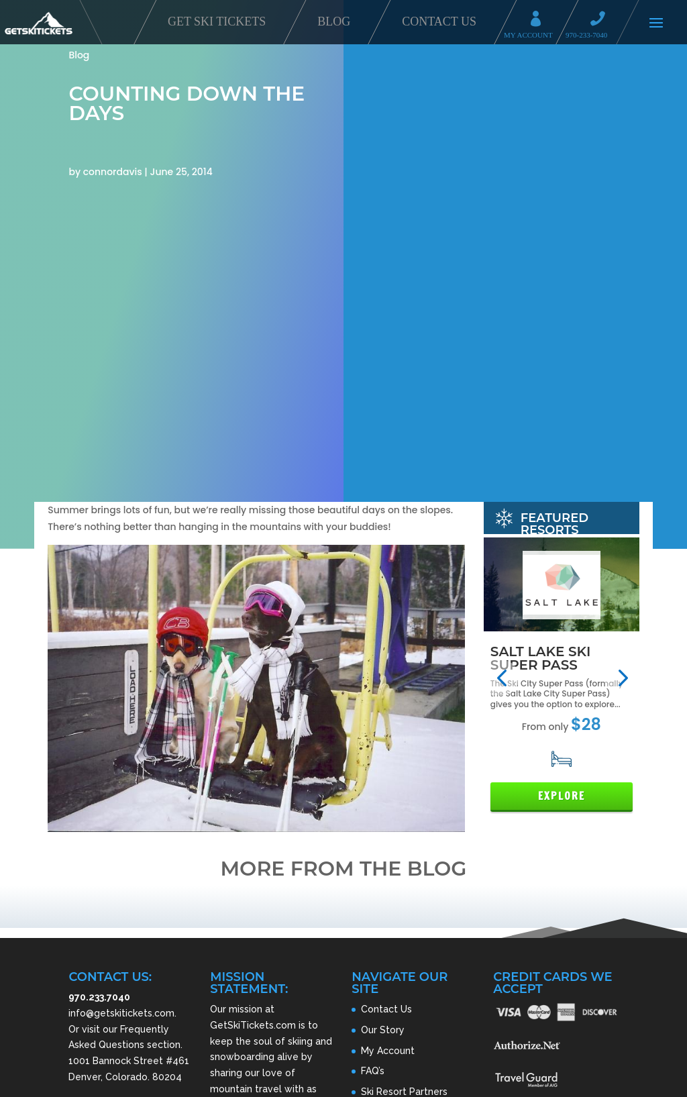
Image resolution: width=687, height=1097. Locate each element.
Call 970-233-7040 (602, 20)
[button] (501, 678)
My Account (540, 20)
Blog (333, 21)
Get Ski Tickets (217, 21)
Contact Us (439, 21)
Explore (561, 796)
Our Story (383, 1030)
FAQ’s (372, 1070)
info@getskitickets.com (121, 1013)
